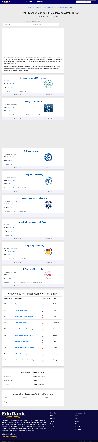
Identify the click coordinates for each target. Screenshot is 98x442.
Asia (56, 7)
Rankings (48, 94)
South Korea (63, 7)
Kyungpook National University (25, 335)
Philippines (78, 424)
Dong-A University (32, 101)
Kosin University (32, 151)
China (76, 415)
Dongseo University (33, 269)
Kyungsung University (32, 245)
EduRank (57, 16)
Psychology (36, 7)
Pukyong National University (32, 198)
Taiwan (77, 421)
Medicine (28, 7)
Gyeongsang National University (25, 316)
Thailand (77, 426)
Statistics (17, 94)
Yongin (52, 421)
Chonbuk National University (24, 347)
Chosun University (21, 353)
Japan (76, 418)
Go (61, 24)
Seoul (51, 415)
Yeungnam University (22, 322)
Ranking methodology (10, 437)
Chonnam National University (24, 360)
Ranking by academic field (32, 21)
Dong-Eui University (32, 174)
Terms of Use (82, 441)
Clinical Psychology (47, 7)
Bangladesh (78, 429)
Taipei (52, 429)
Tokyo (52, 426)
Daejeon (52, 418)
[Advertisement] (16, 43)
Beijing (52, 424)
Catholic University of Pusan (33, 222)
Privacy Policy (92, 441)
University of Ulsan (21, 310)
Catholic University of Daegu (24, 329)
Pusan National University (33, 78)
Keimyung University (22, 341)
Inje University (19, 304)
